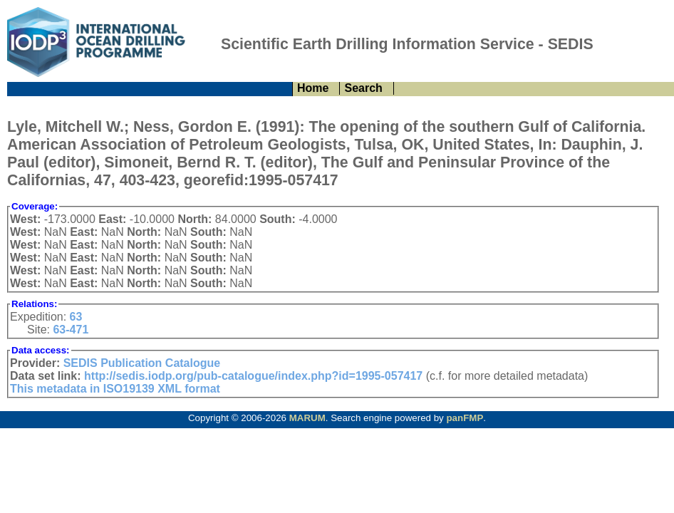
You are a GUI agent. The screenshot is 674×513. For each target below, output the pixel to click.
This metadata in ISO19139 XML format (115, 389)
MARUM (307, 418)
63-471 (70, 329)
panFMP (464, 418)
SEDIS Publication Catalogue (141, 363)
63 (76, 317)
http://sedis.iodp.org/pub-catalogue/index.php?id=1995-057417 (253, 376)
